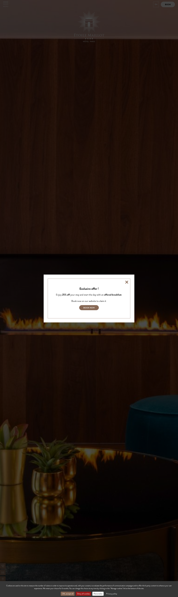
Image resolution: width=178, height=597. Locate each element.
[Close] (126, 282)
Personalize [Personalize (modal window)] (98, 593)
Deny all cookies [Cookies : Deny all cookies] (83, 593)
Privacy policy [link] (111, 593)
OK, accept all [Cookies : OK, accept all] (67, 593)
